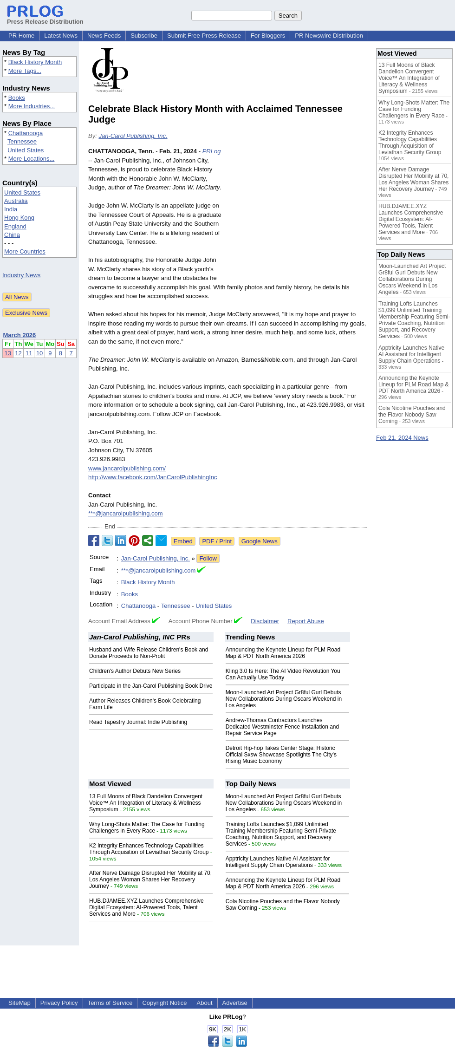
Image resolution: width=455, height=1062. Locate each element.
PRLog (211, 151)
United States (25, 150)
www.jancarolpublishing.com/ (127, 468)
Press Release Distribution (45, 18)
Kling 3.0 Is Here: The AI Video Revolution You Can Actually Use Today (283, 674)
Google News (259, 541)
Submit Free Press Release (204, 35)
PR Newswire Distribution (329, 35)
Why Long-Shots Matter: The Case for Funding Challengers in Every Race (147, 827)
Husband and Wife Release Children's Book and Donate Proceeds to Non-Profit (148, 652)
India (10, 209)
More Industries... (31, 106)
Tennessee (22, 141)
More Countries (25, 251)
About (205, 1002)
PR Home (21, 35)
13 (8, 353)
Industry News (21, 275)
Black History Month (35, 62)
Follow (208, 558)
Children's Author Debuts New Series (135, 671)
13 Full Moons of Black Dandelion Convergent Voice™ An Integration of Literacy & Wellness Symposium (145, 803)
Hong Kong (19, 217)
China (12, 234)
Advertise (234, 1002)
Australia (16, 200)
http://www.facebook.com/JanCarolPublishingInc (152, 477)
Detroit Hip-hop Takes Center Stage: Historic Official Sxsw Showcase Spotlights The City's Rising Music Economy (281, 754)
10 (39, 353)
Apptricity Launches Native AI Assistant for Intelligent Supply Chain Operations (278, 861)
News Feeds (104, 35)
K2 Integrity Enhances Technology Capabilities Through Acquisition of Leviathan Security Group (148, 848)
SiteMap (19, 1002)
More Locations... (31, 158)
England (15, 226)
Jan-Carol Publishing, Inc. (132, 135)
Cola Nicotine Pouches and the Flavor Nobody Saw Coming (412, 414)
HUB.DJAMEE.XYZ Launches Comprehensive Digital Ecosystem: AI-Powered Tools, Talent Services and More (146, 907)
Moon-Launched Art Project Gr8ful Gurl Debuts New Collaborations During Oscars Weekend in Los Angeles (284, 699)
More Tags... (24, 70)
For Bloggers (268, 35)
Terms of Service (110, 1002)
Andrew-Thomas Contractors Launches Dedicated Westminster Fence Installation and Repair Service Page (282, 726)
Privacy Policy (59, 1002)
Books (16, 97)
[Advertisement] (297, 215)
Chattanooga (25, 133)
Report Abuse (305, 621)
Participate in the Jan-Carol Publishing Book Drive (150, 686)
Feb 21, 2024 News (402, 437)
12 (18, 353)
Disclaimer (265, 621)
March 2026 (19, 335)
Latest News (61, 35)
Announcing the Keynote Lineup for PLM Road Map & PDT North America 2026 (283, 652)
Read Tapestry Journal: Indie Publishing (138, 722)
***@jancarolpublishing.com (125, 513)
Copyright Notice (164, 1002)
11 (29, 353)
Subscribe (143, 35)
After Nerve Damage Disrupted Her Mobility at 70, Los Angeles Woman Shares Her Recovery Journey (150, 879)
